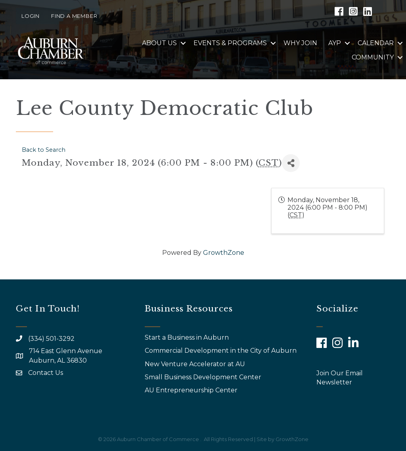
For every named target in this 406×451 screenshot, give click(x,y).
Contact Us (45, 372)
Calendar (376, 43)
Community (373, 57)
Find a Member (74, 16)
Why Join (300, 43)
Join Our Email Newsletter (339, 377)
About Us (159, 43)
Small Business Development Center (204, 377)
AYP (334, 43)
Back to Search (43, 149)
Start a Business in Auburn (187, 337)
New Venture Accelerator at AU (196, 364)
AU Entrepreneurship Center (192, 390)
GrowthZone (223, 252)
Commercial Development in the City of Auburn (221, 350)
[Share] (291, 163)
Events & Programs (230, 43)
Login (30, 16)
